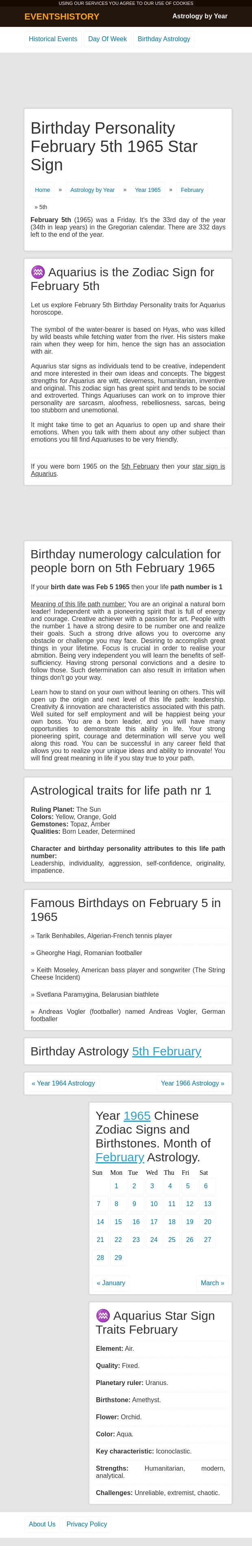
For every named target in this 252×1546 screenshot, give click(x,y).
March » (212, 1283)
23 (136, 1239)
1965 (137, 1115)
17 (154, 1221)
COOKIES (183, 3)
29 (118, 1257)
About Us (42, 1524)
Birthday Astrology (164, 38)
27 (207, 1239)
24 (154, 1239)
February (192, 190)
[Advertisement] (126, 81)
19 (189, 1221)
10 (154, 1203)
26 (189, 1239)
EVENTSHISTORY (62, 16)
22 (118, 1239)
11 (172, 1203)
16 (136, 1221)
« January (111, 1283)
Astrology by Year (200, 16)
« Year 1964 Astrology (63, 1083)
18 (172, 1221)
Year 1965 (148, 190)
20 (207, 1221)
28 (100, 1257)
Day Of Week (107, 38)
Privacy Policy (87, 1524)
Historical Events (53, 38)
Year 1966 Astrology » (192, 1083)
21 (100, 1239)
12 (189, 1203)
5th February (166, 1051)
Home (42, 190)
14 (100, 1221)
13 (207, 1203)
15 (118, 1221)
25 (172, 1239)
